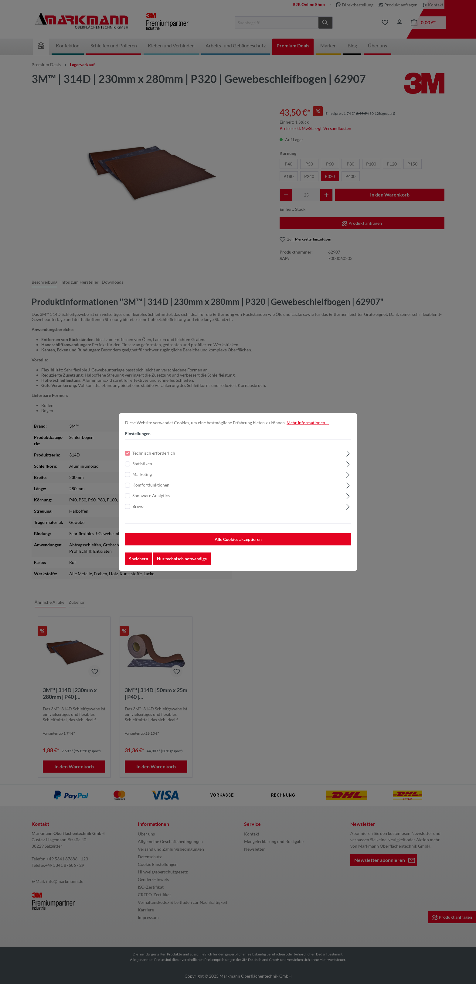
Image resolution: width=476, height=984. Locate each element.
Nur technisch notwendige (182, 559)
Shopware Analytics (151, 496)
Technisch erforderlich (153, 454)
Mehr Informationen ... (308, 423)
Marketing (142, 475)
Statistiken (142, 464)
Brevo (138, 507)
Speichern (138, 559)
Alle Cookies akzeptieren (238, 540)
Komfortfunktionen (150, 486)
